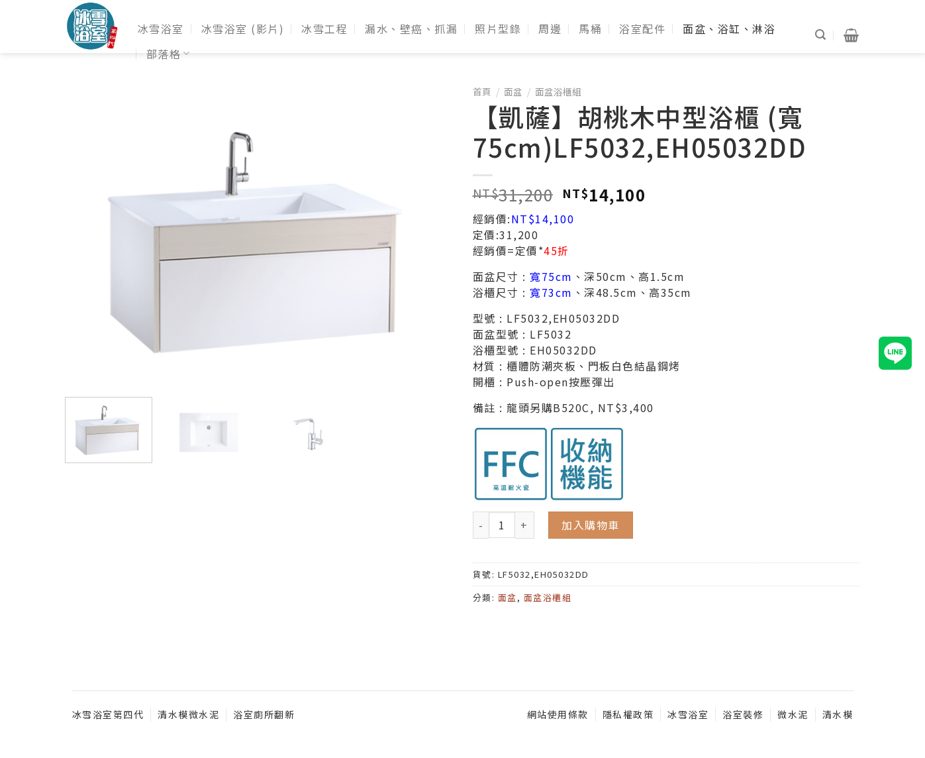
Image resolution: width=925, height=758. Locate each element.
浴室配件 (642, 28)
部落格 (168, 54)
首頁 (482, 91)
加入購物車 (590, 525)
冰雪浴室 (161, 28)
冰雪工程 (324, 28)
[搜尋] (821, 35)
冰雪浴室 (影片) (243, 28)
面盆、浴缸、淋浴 (729, 28)
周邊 (549, 28)
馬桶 (590, 28)
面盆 (513, 91)
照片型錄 (498, 28)
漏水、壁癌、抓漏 (411, 28)
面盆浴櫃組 (558, 91)
